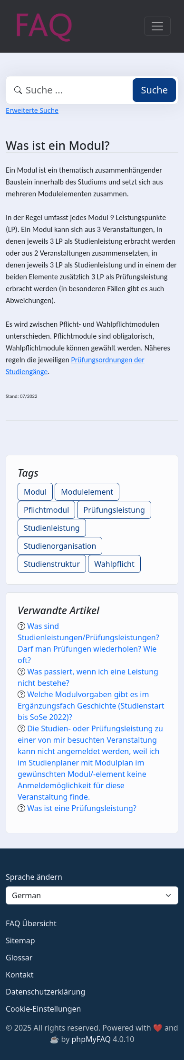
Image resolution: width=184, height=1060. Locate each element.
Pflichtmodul (46, 510)
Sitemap (20, 940)
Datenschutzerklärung (45, 991)
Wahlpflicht (114, 564)
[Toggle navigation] (157, 26)
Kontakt (20, 974)
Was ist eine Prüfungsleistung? (81, 808)
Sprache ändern (34, 877)
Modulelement (87, 492)
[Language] (92, 895)
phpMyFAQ (91, 1039)
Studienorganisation (60, 546)
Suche (154, 89)
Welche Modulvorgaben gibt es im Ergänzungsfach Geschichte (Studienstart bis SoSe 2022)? (91, 705)
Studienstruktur (52, 564)
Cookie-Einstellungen (43, 1009)
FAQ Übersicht (31, 923)
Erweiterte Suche (32, 110)
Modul (35, 492)
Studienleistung (52, 528)
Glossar (19, 957)
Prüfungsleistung (114, 510)
